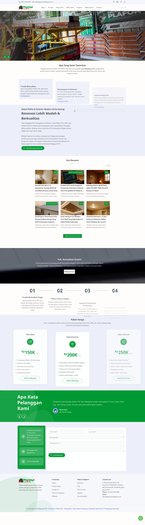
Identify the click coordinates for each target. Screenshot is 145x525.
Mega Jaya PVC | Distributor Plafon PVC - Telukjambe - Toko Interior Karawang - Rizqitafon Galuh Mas (70, 522)
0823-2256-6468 (26, 2)
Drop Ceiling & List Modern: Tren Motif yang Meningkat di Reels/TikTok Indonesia (71, 231)
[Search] (125, 7)
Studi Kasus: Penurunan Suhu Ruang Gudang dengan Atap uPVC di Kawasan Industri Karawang (36, 232)
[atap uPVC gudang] (46, 210)
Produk (50, 7)
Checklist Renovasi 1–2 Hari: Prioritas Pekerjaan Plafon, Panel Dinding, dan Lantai (108, 231)
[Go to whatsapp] (140, 518)
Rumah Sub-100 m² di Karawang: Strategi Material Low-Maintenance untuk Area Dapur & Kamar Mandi (36, 194)
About (43, 7)
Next (8, 57)
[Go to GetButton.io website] (141, 522)
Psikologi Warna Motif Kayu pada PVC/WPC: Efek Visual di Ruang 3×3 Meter (108, 193)
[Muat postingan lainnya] (72, 249)
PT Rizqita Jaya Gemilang (111, 522)
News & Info (89, 7)
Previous (5, 57)
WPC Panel (70, 7)
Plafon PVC (60, 7)
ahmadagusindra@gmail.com (43, 2)
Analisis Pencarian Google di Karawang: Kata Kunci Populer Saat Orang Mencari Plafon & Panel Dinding (72, 194)
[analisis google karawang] (81, 172)
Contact (99, 7)
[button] (114, 2)
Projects (79, 7)
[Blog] (50, 172)
